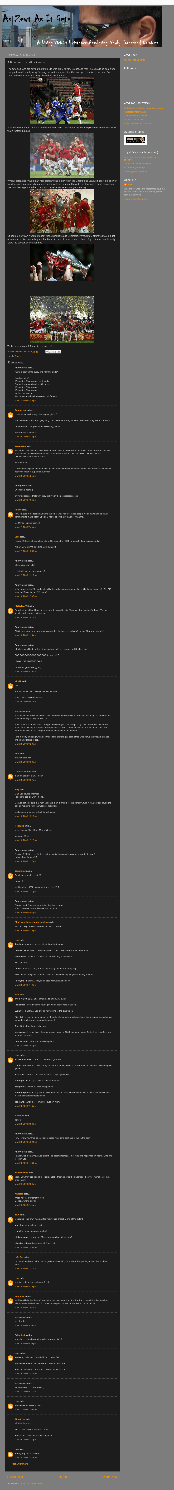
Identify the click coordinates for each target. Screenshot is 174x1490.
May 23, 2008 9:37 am (25, 780)
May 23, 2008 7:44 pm (25, 1045)
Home (63, 1476)
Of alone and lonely (133, 119)
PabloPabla (20, 446)
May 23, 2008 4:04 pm (25, 912)
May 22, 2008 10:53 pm (26, 551)
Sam (17, 537)
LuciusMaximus (23, 771)
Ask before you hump (134, 167)
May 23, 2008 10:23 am (26, 816)
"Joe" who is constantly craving (31, 922)
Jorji (17, 789)
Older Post (109, 1476)
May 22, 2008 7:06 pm (25, 500)
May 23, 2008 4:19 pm (25, 930)
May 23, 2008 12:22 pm (26, 840)
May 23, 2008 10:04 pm (26, 1142)
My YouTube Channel (134, 60)
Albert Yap (20, 1419)
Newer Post (15, 1476)
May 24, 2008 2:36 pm (25, 1184)
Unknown (19, 1296)
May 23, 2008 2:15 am (25, 635)
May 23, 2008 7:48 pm (25, 1106)
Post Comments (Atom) (32, 1483)
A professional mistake (135, 112)
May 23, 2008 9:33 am (25, 762)
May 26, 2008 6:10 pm (25, 1343)
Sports (18, 356)
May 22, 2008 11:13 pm (26, 575)
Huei (17, 753)
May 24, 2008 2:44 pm (25, 1205)
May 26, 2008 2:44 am (25, 1307)
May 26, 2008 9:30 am (25, 1325)
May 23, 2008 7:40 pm (25, 985)
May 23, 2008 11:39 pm (26, 1163)
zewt (17, 940)
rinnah (18, 510)
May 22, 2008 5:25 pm (25, 476)
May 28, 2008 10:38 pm (26, 1457)
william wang (21, 1172)
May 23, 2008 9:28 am (25, 744)
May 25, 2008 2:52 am (25, 1268)
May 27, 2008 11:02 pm (26, 1409)
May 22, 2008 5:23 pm (25, 436)
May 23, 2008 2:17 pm (25, 861)
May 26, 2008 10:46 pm (26, 1373)
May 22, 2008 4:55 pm (25, 400)
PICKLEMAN (21, 606)
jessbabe (19, 826)
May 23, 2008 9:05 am (25, 701)
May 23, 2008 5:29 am (25, 671)
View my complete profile (136, 199)
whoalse (19, 1194)
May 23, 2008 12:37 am (26, 596)
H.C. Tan (19, 1257)
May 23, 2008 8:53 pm (25, 1124)
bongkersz (20, 871)
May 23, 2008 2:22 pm (25, 891)
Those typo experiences (135, 171)
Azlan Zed (20, 1335)
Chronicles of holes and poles (138, 163)
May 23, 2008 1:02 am (25, 617)
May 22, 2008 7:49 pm (25, 527)
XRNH (18, 681)
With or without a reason (136, 115)
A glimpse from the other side (138, 123)
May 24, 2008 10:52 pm (26, 1247)
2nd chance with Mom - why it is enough (143, 108)
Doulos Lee (20, 410)
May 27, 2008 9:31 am (25, 1391)
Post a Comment (19, 1464)
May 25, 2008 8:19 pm (25, 1286)
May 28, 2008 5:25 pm (25, 1439)
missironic (20, 711)
